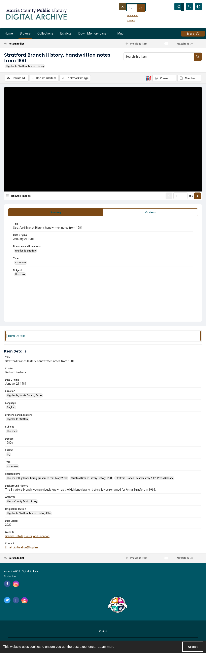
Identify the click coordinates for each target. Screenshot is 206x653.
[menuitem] (103, 631)
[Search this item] (159, 57)
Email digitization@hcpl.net (22, 548)
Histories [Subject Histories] (20, 275)
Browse (25, 33)
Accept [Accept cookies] (193, 646)
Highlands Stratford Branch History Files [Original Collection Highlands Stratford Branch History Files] (29, 513)
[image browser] (19, 196)
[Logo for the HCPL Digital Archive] (36, 14)
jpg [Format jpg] (8, 454)
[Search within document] (198, 57)
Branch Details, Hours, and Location (27, 536)
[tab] (55, 213)
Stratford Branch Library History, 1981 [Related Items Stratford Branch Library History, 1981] (91, 478)
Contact (103, 631)
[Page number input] (180, 196)
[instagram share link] (16, 584)
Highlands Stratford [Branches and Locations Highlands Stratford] (26, 251)
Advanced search (130, 14)
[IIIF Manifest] (189, 78)
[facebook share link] (7, 584)
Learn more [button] (106, 646)
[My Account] (188, 7)
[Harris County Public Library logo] (117, 605)
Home (8, 33)
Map (120, 33)
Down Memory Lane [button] (94, 33)
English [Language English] (11, 407)
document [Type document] (21, 263)
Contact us (10, 576)
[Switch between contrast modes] (198, 7)
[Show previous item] (169, 196)
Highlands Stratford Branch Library (25, 66)
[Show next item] (197, 196)
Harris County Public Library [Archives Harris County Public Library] (22, 501)
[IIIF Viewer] (164, 78)
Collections (45, 33)
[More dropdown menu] (193, 34)
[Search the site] (138, 7)
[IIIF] (148, 78)
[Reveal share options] (178, 7)
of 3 (190, 196)
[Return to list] (31, 43)
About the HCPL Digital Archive (21, 571)
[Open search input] (168, 7)
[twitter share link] (7, 600)
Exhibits (65, 33)
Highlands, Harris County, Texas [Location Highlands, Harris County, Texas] (24, 395)
